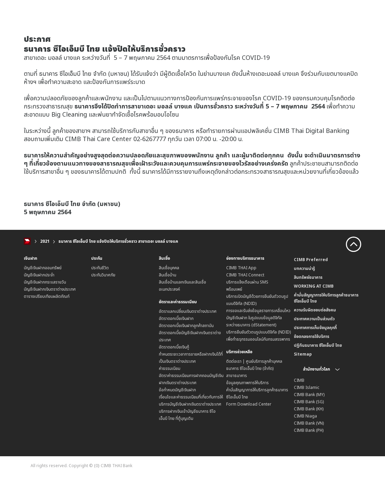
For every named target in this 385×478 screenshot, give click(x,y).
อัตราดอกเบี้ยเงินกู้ (174, 347)
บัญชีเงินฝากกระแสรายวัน (45, 282)
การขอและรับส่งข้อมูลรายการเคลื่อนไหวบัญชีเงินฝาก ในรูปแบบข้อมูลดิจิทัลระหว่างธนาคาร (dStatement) (258, 318)
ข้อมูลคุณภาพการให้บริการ (247, 383)
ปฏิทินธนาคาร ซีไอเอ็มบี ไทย (318, 345)
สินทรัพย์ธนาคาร (308, 277)
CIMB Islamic (306, 387)
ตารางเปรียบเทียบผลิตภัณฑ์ (47, 296)
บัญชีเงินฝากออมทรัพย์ (43, 268)
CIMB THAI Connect (245, 275)
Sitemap (303, 354)
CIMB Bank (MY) (309, 394)
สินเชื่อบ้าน (167, 275)
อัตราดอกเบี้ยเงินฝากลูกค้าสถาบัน (186, 325)
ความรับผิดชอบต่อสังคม (315, 310)
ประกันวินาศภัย (103, 275)
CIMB (299, 380)
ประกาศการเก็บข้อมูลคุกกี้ (315, 327)
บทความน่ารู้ (304, 268)
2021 (45, 241)
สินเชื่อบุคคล (169, 268)
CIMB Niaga (305, 416)
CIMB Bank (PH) (308, 430)
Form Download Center (248, 404)
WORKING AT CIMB (314, 286)
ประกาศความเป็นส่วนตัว (314, 319)
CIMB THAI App (241, 268)
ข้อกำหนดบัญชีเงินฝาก (177, 390)
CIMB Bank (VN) (309, 423)
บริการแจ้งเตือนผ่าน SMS (247, 282)
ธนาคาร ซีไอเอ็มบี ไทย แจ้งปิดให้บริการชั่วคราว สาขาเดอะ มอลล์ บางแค (118, 241)
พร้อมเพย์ (234, 289)
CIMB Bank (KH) (308, 409)
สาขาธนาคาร (236, 375)
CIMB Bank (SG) (309, 402)
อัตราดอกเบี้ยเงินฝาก (176, 318)
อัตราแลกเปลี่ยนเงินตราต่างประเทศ (188, 311)
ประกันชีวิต (100, 268)
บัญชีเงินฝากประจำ (39, 275)
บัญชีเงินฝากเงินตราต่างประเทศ (50, 289)
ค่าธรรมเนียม (169, 368)
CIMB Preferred (311, 259)
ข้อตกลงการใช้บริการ (311, 336)
